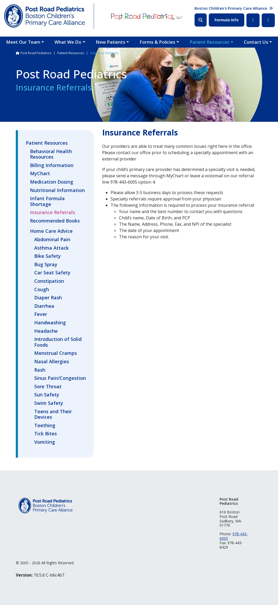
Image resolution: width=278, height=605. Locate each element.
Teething (44, 425)
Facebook (253, 20)
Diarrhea (44, 306)
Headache (46, 331)
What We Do (67, 42)
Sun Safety (46, 395)
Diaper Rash (48, 298)
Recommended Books (55, 221)
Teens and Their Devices (53, 414)
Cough (41, 290)
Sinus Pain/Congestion (60, 378)
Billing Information (51, 165)
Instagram (268, 20)
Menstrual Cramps (55, 353)
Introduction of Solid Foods (58, 342)
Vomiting (44, 442)
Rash (39, 370)
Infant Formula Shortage (47, 201)
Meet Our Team (23, 42)
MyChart (40, 174)
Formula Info (227, 19)
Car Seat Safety (52, 273)
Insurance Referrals (52, 212)
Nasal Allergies (51, 362)
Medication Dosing (51, 182)
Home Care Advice (51, 231)
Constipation (49, 281)
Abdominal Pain (52, 240)
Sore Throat (48, 387)
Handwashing (50, 323)
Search (201, 20)
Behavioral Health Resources (51, 154)
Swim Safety (48, 403)
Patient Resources (209, 42)
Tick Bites (45, 434)
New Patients (110, 42)
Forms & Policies (157, 42)
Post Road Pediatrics (36, 53)
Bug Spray (45, 265)
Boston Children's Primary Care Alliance (231, 8)
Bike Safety (47, 256)
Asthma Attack (51, 248)
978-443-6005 (234, 536)
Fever (40, 314)
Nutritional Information (57, 190)
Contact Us (256, 42)
